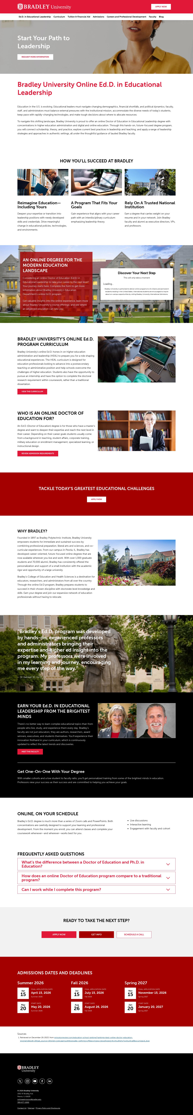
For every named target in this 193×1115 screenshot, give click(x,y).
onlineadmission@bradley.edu (29, 1099)
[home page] (44, 6)
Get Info (96, 934)
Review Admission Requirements (38, 453)
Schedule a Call (134, 934)
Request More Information (35, 57)
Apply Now (96, 499)
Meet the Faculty (30, 751)
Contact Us (21, 1108)
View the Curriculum (32, 391)
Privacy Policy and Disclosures (48, 1108)
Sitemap (31, 1108)
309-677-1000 (23, 1102)
